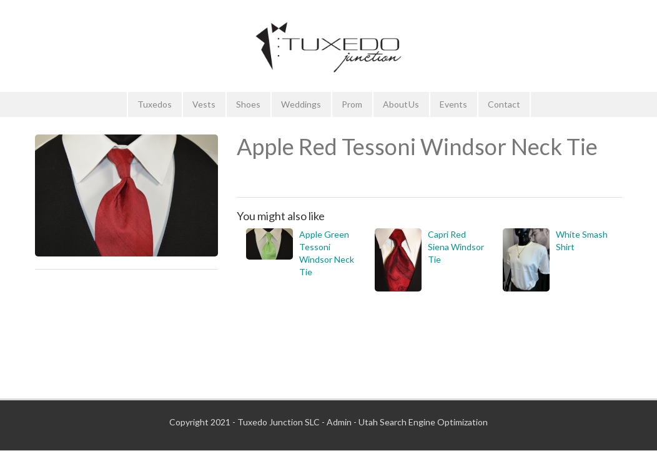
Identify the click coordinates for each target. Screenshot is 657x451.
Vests (203, 104)
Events (453, 104)
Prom (352, 104)
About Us (401, 104)
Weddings (301, 104)
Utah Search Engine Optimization (423, 422)
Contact (504, 104)
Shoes (248, 104)
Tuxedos (154, 104)
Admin (339, 422)
